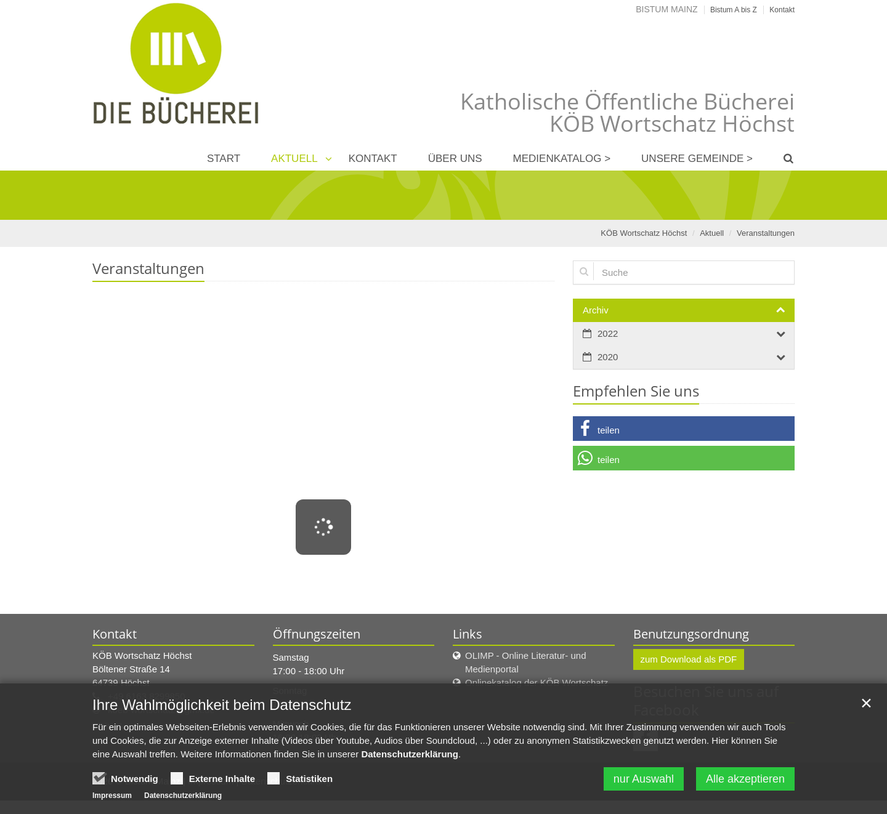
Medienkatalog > (562, 158)
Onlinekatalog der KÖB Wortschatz (536, 682)
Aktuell (294, 158)
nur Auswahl (644, 779)
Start (223, 158)
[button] (684, 428)
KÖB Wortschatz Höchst (644, 233)
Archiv (596, 310)
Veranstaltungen (766, 233)
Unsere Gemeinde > (697, 158)
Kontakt (373, 158)
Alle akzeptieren (745, 779)
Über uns (455, 158)
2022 (607, 333)
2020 (607, 357)
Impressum (112, 795)
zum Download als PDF (689, 659)
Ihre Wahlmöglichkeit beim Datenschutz (222, 704)
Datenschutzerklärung (409, 754)
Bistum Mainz (666, 9)
